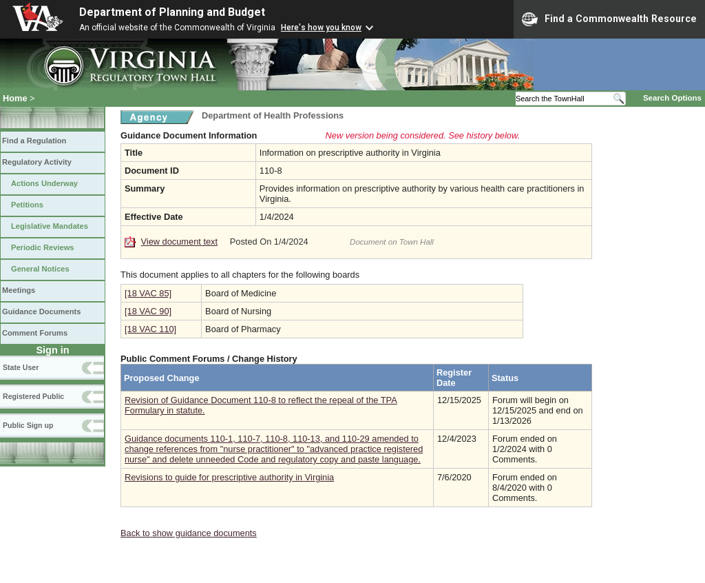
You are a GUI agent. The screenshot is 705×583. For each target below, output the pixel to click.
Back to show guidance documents (188, 533)
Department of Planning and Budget (172, 12)
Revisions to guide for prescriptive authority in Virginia (229, 477)
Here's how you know (321, 27)
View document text (179, 241)
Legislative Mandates (49, 226)
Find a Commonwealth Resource (609, 19)
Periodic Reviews (42, 247)
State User (21, 367)
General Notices (40, 269)
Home (15, 98)
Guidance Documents (41, 311)
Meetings (18, 290)
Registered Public (33, 396)
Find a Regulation (34, 140)
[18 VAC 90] (148, 311)
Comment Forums (34, 333)
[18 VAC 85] (148, 293)
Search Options (672, 98)
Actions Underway (44, 183)
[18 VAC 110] (150, 329)
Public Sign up (28, 425)
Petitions (27, 205)
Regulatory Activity (37, 162)
